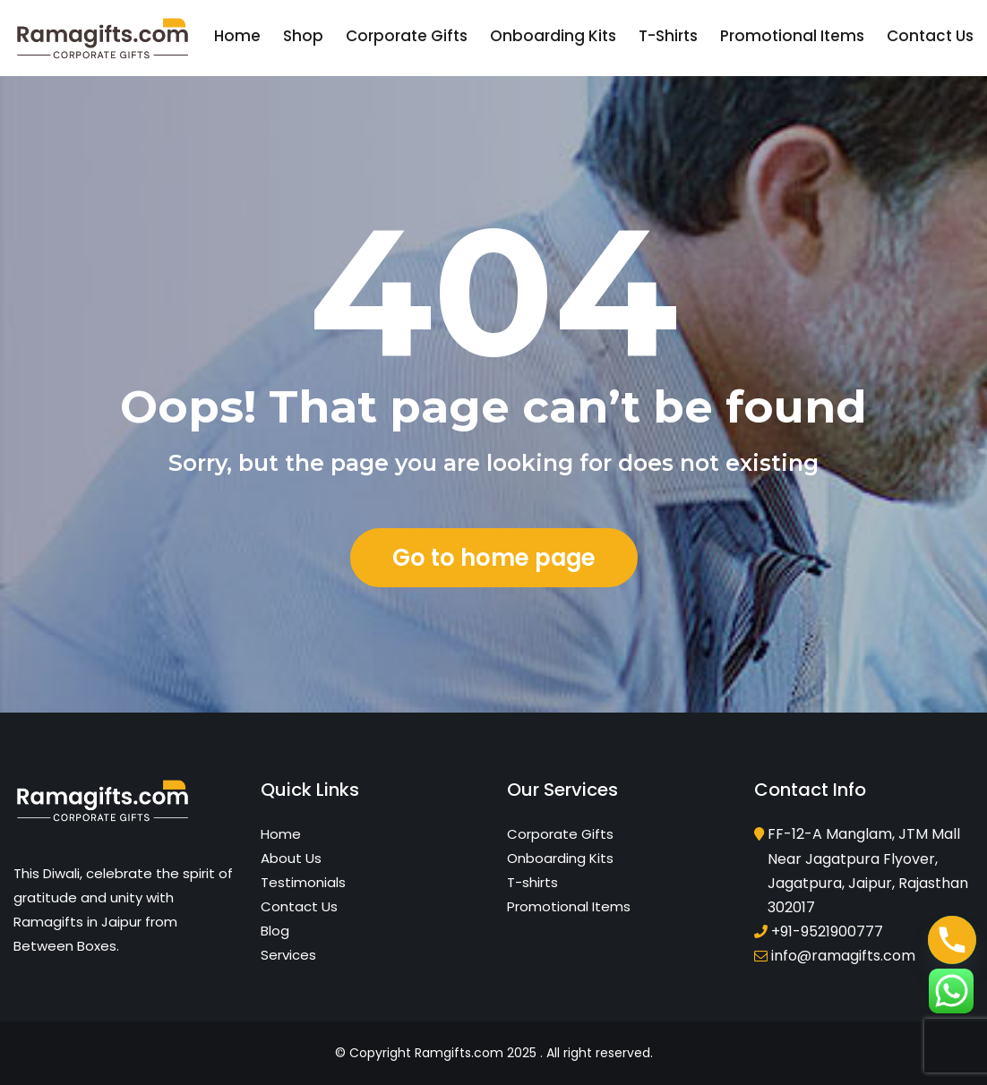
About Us (291, 858)
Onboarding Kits (553, 36)
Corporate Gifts (407, 36)
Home (237, 36)
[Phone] (952, 940)
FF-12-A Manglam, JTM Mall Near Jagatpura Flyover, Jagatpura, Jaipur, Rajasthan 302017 (868, 871)
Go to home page (493, 558)
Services (288, 954)
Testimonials (303, 882)
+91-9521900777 (827, 931)
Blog (275, 930)
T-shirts (668, 36)
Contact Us (930, 36)
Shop (303, 36)
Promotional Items (792, 36)
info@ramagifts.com (843, 955)
